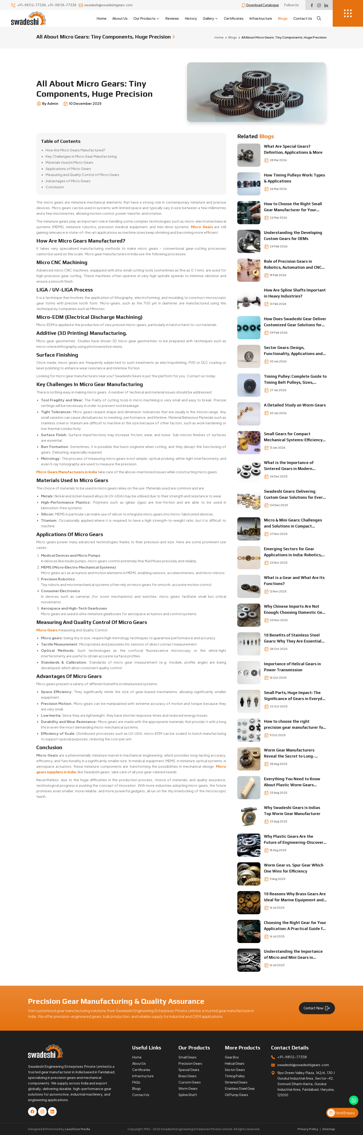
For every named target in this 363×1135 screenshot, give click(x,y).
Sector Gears (235, 1070)
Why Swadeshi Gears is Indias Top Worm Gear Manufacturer (292, 810)
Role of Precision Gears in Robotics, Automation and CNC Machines (293, 264)
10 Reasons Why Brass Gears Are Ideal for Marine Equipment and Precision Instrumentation (295, 897)
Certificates (234, 18)
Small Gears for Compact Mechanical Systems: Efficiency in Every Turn (293, 437)
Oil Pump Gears (236, 1095)
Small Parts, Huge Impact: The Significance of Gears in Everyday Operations (295, 696)
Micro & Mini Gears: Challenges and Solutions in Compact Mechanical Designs (293, 523)
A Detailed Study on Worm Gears (295, 405)
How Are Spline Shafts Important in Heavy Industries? (295, 293)
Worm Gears (187, 1088)
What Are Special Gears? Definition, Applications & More (293, 149)
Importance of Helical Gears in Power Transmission (292, 667)
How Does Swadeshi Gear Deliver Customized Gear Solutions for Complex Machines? (295, 322)
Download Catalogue (262, 5)
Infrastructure (260, 18)
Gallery (210, 18)
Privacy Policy (307, 1129)
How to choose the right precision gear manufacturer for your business (294, 724)
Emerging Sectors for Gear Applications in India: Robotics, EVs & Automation (293, 552)
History (191, 18)
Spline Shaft (187, 1095)
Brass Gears (187, 1076)
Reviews (172, 18)
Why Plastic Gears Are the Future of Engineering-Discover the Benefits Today (293, 839)
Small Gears (187, 1057)
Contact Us (302, 18)
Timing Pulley (235, 1076)
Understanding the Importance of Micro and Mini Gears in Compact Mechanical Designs (293, 954)
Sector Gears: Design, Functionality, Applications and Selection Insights (293, 351)
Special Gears (188, 1070)
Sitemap (328, 1129)
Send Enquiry (341, 1112)
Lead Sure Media (77, 1129)
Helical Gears (234, 1063)
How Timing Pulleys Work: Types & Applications (294, 178)
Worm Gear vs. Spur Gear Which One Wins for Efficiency (293, 868)
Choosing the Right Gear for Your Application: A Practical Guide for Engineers (295, 926)
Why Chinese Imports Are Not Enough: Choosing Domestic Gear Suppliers (295, 609)
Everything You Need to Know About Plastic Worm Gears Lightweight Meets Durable (292, 782)
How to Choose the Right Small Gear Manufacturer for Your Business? (293, 207)
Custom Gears (189, 1082)
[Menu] (348, 13)
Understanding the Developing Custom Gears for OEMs (293, 235)
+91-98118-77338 (62, 5)
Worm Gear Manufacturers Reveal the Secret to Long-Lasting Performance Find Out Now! (292, 753)
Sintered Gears (236, 1082)
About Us (120, 18)
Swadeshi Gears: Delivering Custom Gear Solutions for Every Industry (294, 494)
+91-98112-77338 (31, 5)
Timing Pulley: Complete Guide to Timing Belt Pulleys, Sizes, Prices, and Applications (295, 379)
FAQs (136, 1082)
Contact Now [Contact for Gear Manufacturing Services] (317, 1008)
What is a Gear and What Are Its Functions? (294, 580)
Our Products (146, 18)
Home (101, 18)
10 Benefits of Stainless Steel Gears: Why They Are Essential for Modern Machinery (292, 638)
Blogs (283, 18)
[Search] (319, 18)
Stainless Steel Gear (240, 1088)
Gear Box (232, 1057)
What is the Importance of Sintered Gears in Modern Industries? (288, 466)
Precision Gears (190, 1063)
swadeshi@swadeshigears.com (108, 5)
